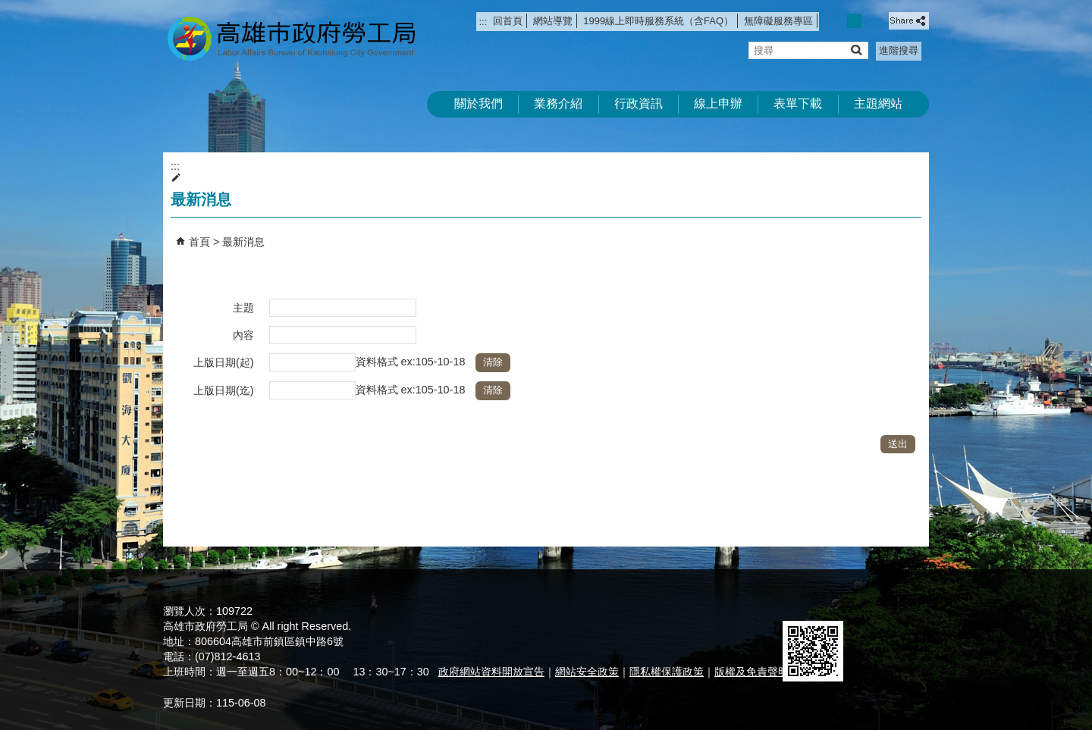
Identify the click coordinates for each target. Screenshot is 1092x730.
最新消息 (243, 242)
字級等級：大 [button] (870, 20)
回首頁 (507, 21)
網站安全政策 (587, 672)
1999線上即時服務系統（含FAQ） (658, 21)
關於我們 (478, 103)
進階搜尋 (898, 50)
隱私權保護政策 (666, 672)
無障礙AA (874, 602)
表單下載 (798, 103)
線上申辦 (718, 103)
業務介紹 (558, 103)
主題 (243, 308)
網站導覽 (553, 21)
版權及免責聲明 (751, 672)
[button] (856, 49)
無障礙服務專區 (778, 21)
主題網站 (878, 103)
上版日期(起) (223, 362)
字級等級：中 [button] (854, 21)
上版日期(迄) (223, 390)
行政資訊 (638, 103)
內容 (243, 335)
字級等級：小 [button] (838, 20)
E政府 (799, 601)
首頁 (199, 242)
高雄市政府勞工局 (291, 38)
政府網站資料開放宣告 (491, 672)
